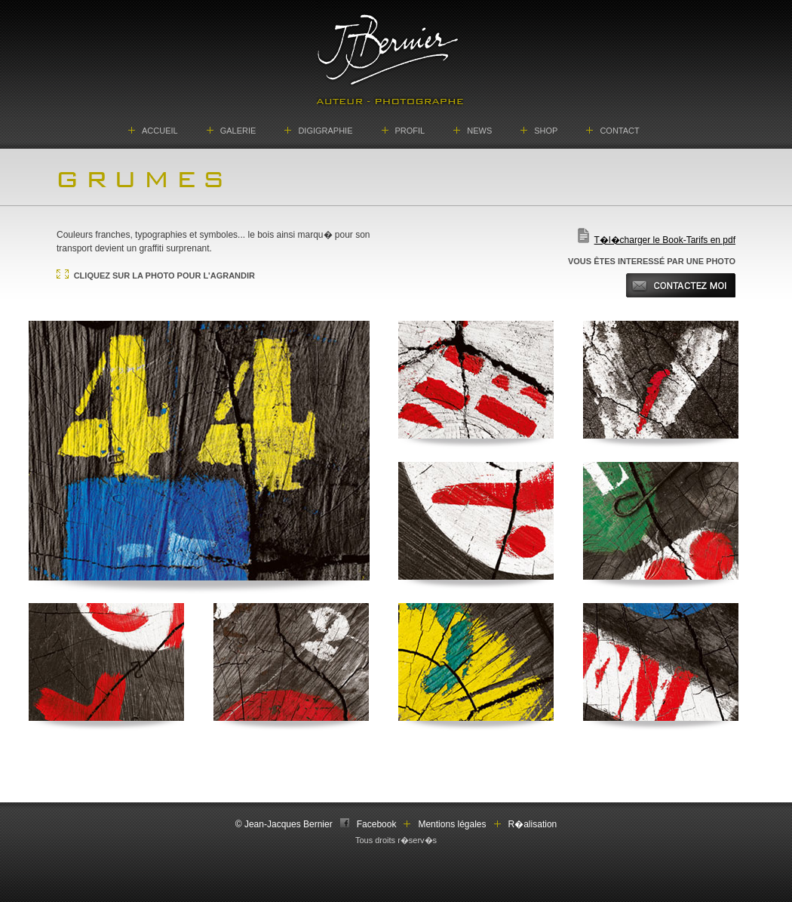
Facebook (377, 824)
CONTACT (619, 130)
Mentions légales (452, 824)
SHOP (545, 130)
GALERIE (238, 130)
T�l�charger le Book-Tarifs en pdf (664, 240)
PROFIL (410, 130)
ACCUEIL (160, 130)
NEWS (479, 130)
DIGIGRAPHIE (325, 130)
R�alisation (532, 824)
